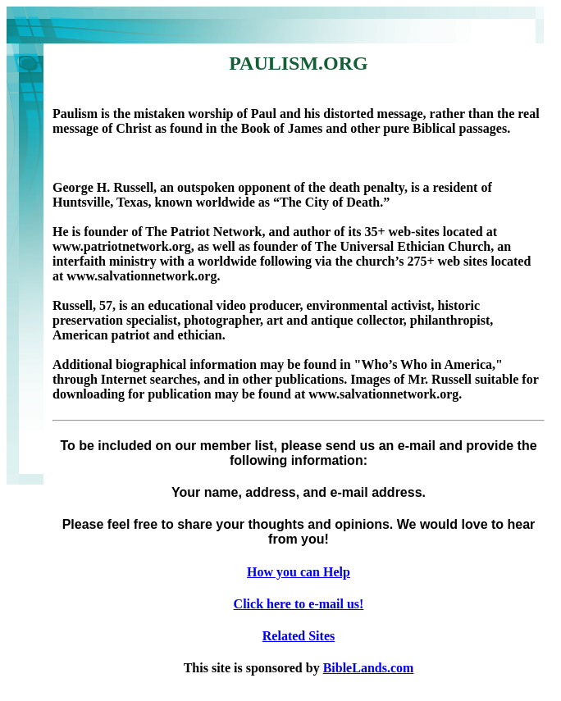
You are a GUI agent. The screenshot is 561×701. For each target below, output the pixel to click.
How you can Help (298, 572)
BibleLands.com (368, 668)
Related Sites (298, 636)
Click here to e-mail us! (299, 604)
